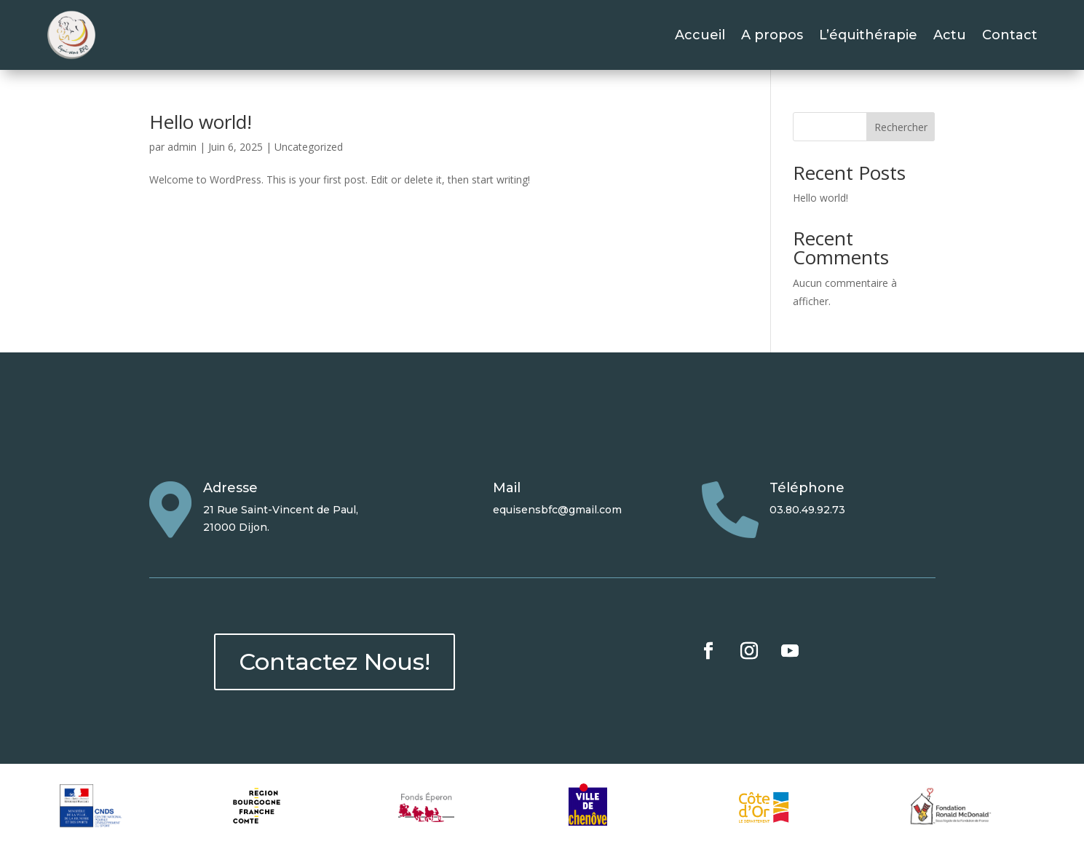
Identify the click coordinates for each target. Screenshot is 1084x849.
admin (182, 147)
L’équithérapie (868, 35)
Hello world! (200, 121)
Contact (1009, 35)
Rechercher (900, 127)
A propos (772, 35)
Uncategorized (308, 147)
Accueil (700, 35)
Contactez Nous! (334, 661)
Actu (949, 35)
